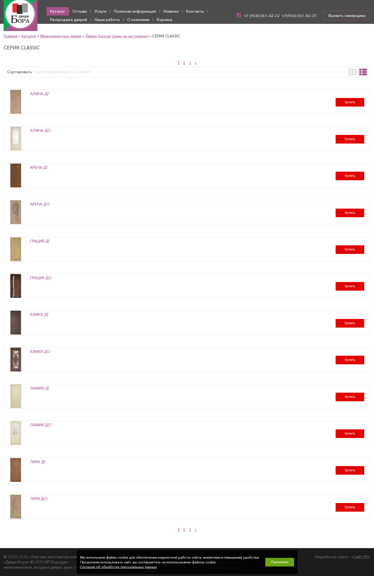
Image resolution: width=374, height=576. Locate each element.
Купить (350, 102)
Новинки (171, 11)
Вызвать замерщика (346, 15)
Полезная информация (135, 11)
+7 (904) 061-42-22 (262, 15)
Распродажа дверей (68, 19)
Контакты (195, 11)
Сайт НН (361, 556)
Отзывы (80, 11)
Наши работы (107, 19)
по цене (82, 72)
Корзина (164, 19)
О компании (138, 19)
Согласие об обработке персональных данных (118, 567)
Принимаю (279, 562)
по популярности (53, 72)
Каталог (57, 11)
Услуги (100, 11)
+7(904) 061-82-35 (299, 15)
